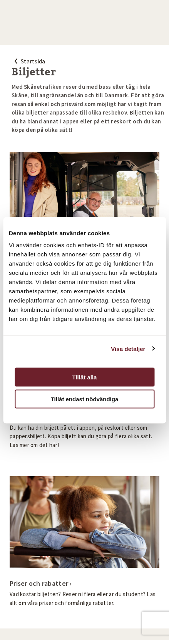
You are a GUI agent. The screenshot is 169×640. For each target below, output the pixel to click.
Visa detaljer (128, 348)
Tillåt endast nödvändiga (85, 399)
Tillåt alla (84, 377)
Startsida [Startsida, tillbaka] (28, 61)
